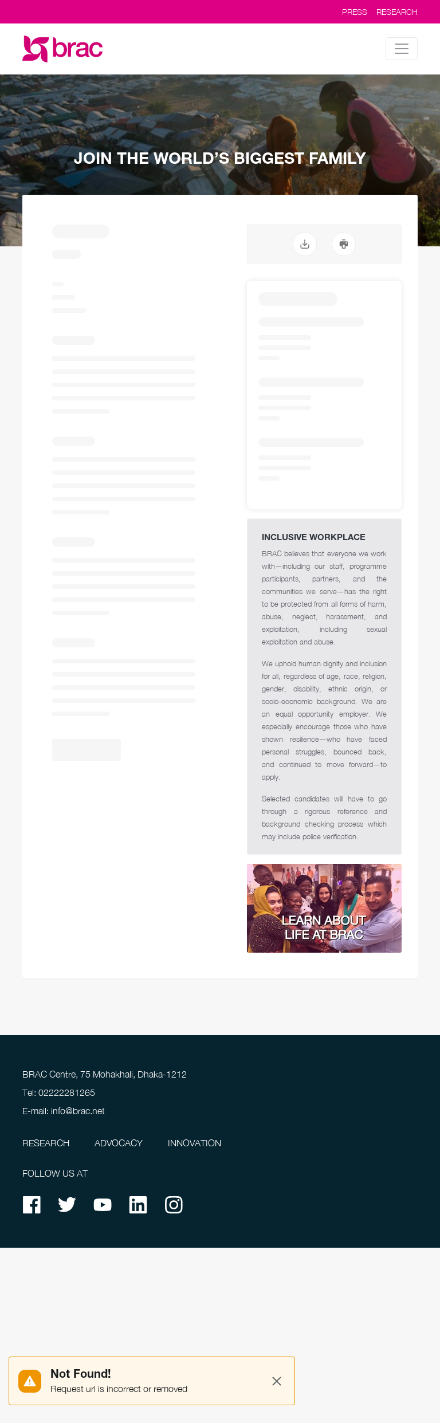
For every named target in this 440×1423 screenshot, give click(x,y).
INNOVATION (194, 1143)
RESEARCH (397, 12)
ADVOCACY (119, 1143)
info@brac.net (78, 1111)
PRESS (354, 12)
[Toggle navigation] (402, 48)
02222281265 (66, 1092)
